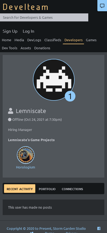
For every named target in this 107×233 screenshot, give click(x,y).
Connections (72, 188)
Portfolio (47, 188)
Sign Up (10, 30)
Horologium (25, 157)
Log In (28, 30)
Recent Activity (20, 188)
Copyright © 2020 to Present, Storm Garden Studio (46, 228)
